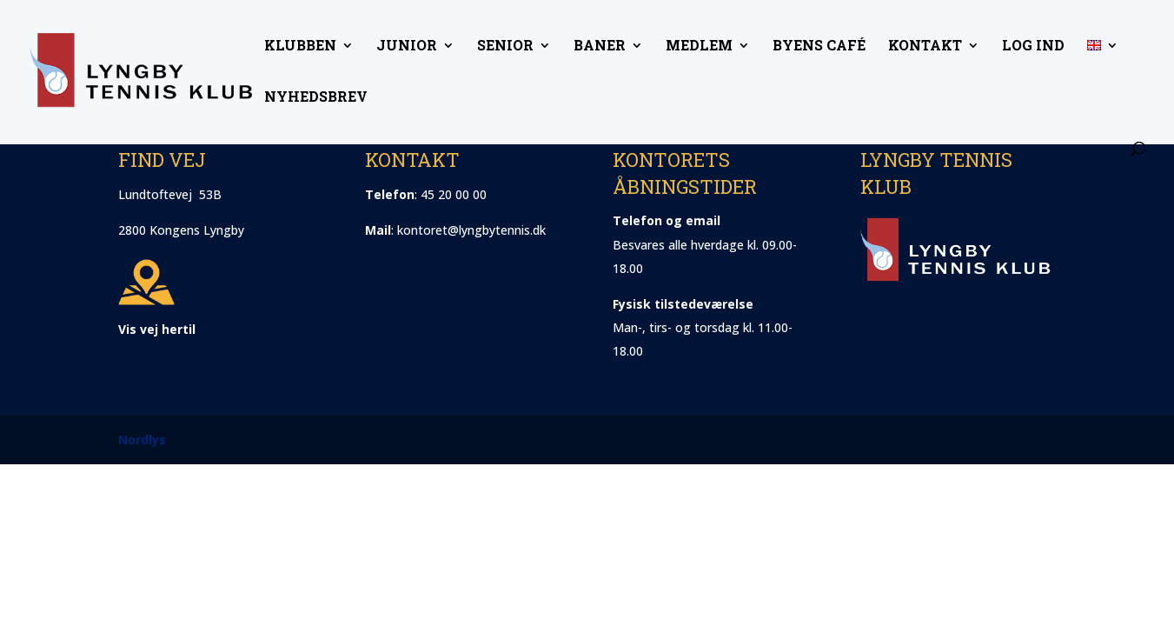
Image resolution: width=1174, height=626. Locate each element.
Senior (505, 46)
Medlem (699, 46)
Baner (600, 46)
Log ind (1033, 46)
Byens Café (819, 46)
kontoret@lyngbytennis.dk (471, 230)
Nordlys (142, 439)
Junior (406, 46)
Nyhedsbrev (316, 97)
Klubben (300, 46)
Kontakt (925, 46)
